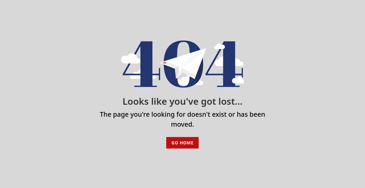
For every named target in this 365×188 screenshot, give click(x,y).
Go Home (182, 143)
